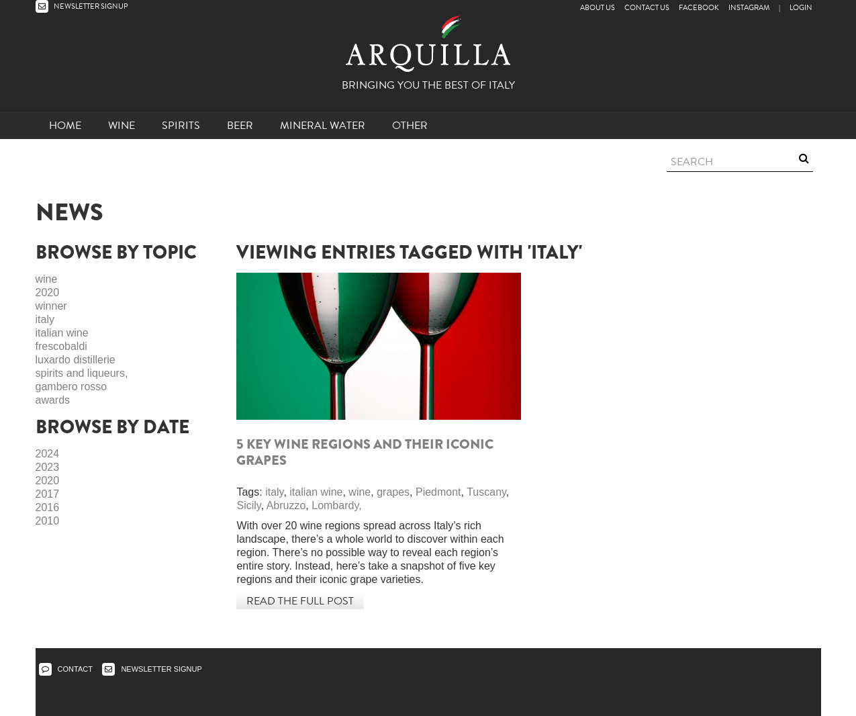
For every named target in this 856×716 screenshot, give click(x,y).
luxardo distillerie (75, 359)
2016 (48, 507)
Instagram (748, 7)
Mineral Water (322, 126)
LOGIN (801, 7)
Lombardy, (336, 505)
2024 (48, 453)
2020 (48, 292)
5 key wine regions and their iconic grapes (364, 452)
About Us (597, 7)
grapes (393, 492)
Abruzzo (286, 505)
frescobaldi (61, 346)
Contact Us (646, 7)
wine (47, 279)
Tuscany (486, 492)
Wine (121, 126)
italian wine (62, 333)
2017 (48, 494)
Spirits (181, 126)
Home (65, 126)
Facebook (699, 7)
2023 (48, 467)
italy (45, 319)
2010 (48, 521)
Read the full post (300, 601)
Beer (240, 126)
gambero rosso (71, 386)
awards (53, 400)
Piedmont (438, 492)
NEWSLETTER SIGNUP (82, 6)
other (410, 126)
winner (51, 306)
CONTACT (66, 669)
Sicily (248, 505)
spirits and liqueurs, (82, 373)
